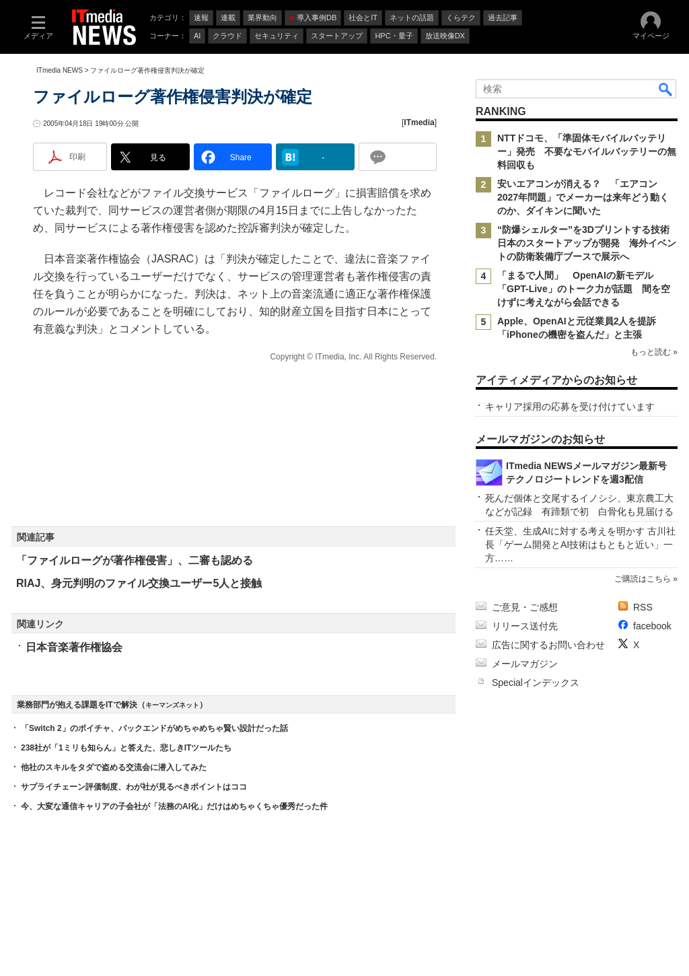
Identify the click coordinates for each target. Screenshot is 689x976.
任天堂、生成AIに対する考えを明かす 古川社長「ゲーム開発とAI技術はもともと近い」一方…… (580, 544)
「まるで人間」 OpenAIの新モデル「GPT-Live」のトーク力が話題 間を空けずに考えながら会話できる (583, 289)
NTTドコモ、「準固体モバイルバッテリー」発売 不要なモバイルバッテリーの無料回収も (586, 151)
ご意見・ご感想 (525, 607)
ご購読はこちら (642, 579)
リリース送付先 (525, 626)
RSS (643, 607)
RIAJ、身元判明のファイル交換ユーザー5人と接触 (139, 583)
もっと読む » (654, 352)
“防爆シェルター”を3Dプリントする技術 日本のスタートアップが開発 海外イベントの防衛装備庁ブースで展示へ (588, 243)
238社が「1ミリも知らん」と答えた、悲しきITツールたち (126, 748)
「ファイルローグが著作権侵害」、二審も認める (134, 560)
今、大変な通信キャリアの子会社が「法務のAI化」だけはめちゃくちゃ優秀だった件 (174, 806)
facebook (652, 626)
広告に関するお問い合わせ (548, 644)
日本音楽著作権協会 (74, 647)
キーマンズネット (172, 705)
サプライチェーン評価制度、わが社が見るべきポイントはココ (134, 787)
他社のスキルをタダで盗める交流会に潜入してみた (114, 767)
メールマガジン (525, 663)
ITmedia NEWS (59, 70)
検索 (666, 88)
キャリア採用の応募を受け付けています (570, 406)
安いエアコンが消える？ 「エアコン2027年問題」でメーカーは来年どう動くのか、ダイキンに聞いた (583, 197)
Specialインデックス (535, 682)
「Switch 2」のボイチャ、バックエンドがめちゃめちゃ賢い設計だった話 (154, 728)
